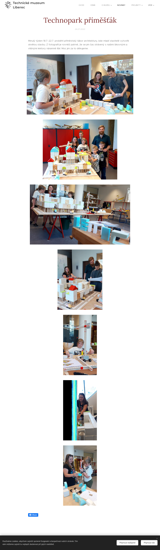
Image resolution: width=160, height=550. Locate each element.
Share (33, 515)
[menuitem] (82, 5)
